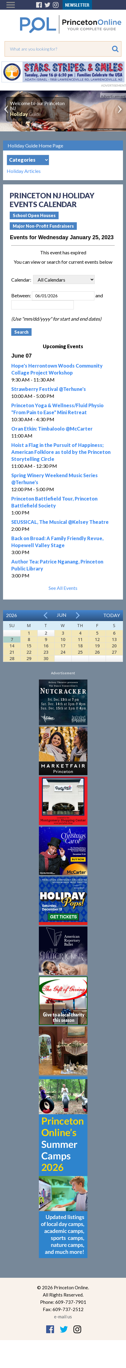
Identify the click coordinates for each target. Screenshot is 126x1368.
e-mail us (63, 1316)
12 (97, 639)
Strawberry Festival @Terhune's (48, 389)
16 (45, 646)
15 (28, 646)
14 (11, 646)
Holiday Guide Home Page (35, 145)
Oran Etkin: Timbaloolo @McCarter (52, 428)
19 (97, 646)
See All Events (63, 588)
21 (11, 652)
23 (45, 652)
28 (11, 658)
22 (28, 652)
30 (45, 658)
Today (111, 615)
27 (114, 652)
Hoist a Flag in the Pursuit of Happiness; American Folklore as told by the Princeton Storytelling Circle (61, 452)
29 (28, 658)
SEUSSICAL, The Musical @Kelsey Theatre (60, 522)
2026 (11, 615)
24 (62, 652)
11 (80, 639)
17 (62, 646)
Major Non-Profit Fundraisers (43, 226)
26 (97, 652)
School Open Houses (34, 215)
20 (114, 646)
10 (62, 639)
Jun (61, 615)
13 (114, 639)
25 (80, 652)
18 (80, 646)
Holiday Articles (24, 171)
